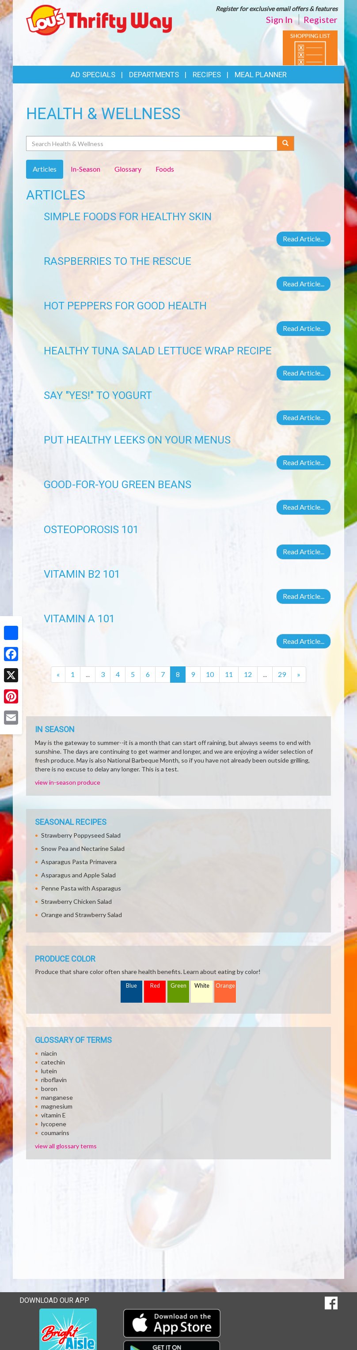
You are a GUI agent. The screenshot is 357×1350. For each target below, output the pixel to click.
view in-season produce (67, 782)
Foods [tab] (165, 169)
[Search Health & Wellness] (152, 143)
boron (49, 1088)
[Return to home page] (99, 19)
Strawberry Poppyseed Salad (81, 835)
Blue (131, 985)
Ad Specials (93, 74)
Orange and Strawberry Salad (81, 914)
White (201, 985)
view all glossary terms (66, 1146)
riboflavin (54, 1079)
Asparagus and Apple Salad (78, 875)
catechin (53, 1062)
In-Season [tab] (85, 169)
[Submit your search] (285, 143)
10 (210, 674)
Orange (225, 985)
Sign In (279, 19)
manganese (57, 1097)
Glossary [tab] (127, 169)
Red (155, 985)
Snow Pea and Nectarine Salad (83, 848)
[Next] (298, 674)
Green (178, 985)
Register (321, 19)
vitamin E (53, 1115)
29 (282, 674)
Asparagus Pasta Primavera (79, 861)
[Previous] (58, 674)
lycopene (53, 1124)
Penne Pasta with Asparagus (81, 888)
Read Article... (303, 238)
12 (248, 674)
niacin (49, 1053)
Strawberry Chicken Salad (76, 901)
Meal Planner (261, 74)
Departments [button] (154, 74)
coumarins (55, 1132)
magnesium (56, 1106)
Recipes (207, 74)
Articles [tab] (45, 169)
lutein (49, 1071)
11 (229, 674)
